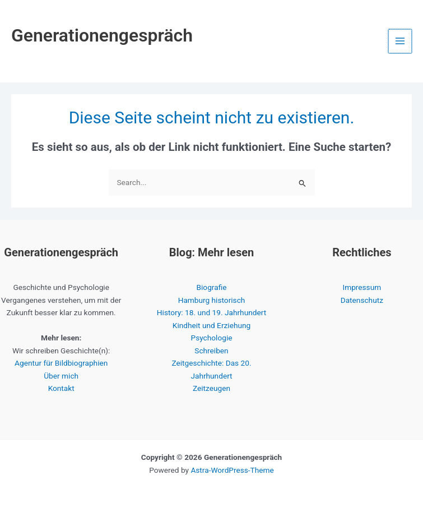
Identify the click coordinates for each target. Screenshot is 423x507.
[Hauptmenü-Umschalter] (400, 41)
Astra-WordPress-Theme (231, 469)
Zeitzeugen (211, 388)
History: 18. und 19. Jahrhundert (211, 312)
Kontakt (61, 388)
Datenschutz (362, 300)
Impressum (361, 287)
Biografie (212, 287)
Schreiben (211, 350)
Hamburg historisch (211, 300)
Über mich (61, 375)
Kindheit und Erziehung (211, 325)
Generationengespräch (102, 35)
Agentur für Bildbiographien (61, 362)
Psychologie (212, 337)
